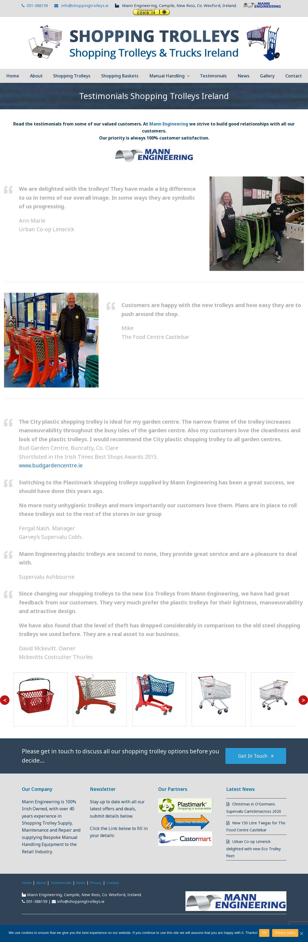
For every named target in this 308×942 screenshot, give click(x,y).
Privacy (104, 889)
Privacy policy (286, 934)
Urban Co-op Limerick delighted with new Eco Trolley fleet (251, 855)
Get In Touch (256, 755)
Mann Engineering (168, 124)
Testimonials (66, 889)
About (43, 889)
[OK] (301, 934)
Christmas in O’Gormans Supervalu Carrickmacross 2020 (254, 811)
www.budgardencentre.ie (51, 465)
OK (265, 934)
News (88, 889)
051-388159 (35, 5)
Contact (123, 889)
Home (27, 889)
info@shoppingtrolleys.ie (81, 5)
